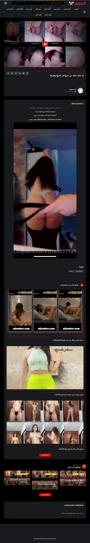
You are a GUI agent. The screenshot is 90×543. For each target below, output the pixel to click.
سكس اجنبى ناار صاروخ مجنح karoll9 (71, 449)
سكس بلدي (61, 335)
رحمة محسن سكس (71, 335)
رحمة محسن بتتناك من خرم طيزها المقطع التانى (68, 340)
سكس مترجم (64, 446)
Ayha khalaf (79, 271)
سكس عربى (46, 70)
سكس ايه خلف (62, 70)
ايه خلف (71, 271)
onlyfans (80, 446)
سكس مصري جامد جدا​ (19, 335)
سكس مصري (41, 335)
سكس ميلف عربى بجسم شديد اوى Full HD (69, 394)
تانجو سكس (71, 70)
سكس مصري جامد (32, 335)
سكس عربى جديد (51, 335)
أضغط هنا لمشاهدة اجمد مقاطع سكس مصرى (45, 115)
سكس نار (38, 70)
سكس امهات (64, 392)
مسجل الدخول (72, 513)
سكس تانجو (54, 70)
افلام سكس (79, 70)
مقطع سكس (78, 72)
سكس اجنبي (72, 392)
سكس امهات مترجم (54, 392)
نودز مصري (71, 72)
